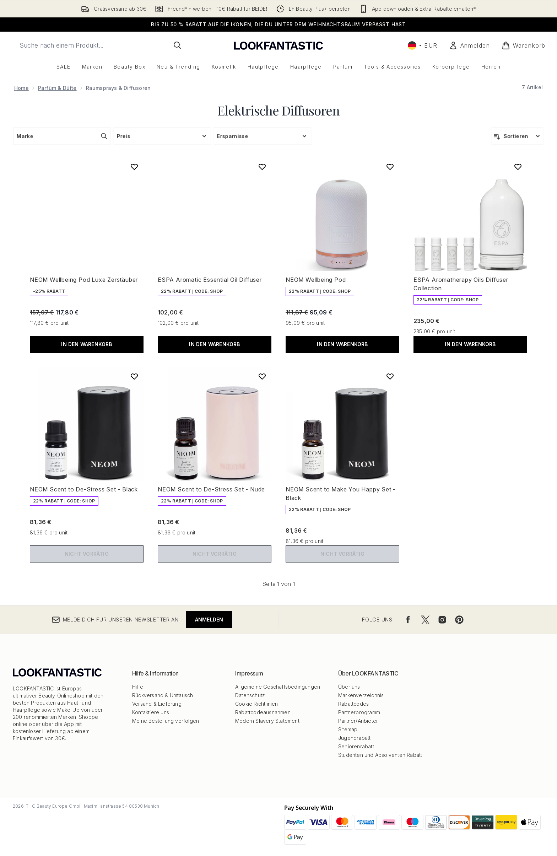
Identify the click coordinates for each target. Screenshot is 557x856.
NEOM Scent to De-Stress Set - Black (84, 489)
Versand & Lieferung (157, 704)
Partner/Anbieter (358, 721)
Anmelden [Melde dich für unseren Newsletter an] (209, 620)
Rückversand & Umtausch (162, 695)
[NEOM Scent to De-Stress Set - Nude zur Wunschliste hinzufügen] (262, 376)
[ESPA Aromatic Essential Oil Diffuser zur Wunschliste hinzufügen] (262, 166)
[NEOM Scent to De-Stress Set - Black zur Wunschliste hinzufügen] (134, 376)
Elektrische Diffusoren (278, 110)
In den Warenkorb (86, 344)
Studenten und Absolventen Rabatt (380, 755)
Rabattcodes (353, 704)
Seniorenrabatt (356, 746)
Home (21, 88)
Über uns (349, 687)
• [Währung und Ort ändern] (423, 45)
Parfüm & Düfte (57, 88)
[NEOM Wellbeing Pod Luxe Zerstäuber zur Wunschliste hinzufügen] (134, 166)
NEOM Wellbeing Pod (316, 279)
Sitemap (347, 729)
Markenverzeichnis (361, 695)
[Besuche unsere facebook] (408, 619)
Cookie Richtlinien (256, 704)
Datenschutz (250, 695)
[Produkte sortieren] (517, 136)
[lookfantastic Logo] (278, 45)
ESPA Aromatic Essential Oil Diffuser (210, 279)
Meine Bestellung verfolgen (165, 721)
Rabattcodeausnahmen (263, 712)
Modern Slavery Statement (267, 721)
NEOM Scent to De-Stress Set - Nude (211, 489)
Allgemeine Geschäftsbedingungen (277, 687)
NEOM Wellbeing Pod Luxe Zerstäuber (84, 279)
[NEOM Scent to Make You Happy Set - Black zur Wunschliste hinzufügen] (390, 376)
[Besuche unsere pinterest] (459, 619)
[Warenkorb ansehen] (524, 45)
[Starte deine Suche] (100, 45)
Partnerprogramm (359, 712)
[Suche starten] (177, 45)
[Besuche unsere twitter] (425, 619)
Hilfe (137, 687)
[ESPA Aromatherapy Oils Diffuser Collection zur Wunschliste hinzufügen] (517, 166)
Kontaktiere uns (150, 712)
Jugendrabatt (354, 738)
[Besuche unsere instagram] (442, 619)
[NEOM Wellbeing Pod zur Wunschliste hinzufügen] (390, 166)
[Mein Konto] (469, 45)
